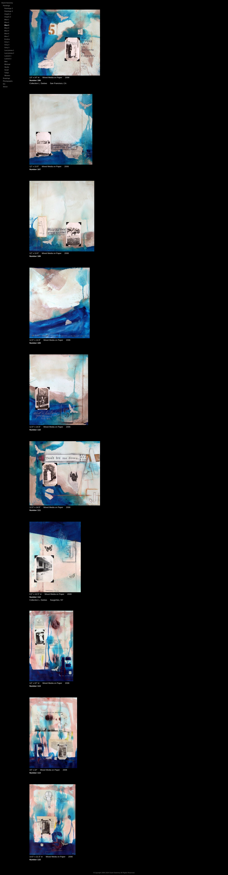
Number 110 (35, 430)
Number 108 (35, 256)
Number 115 (35, 860)
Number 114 (35, 773)
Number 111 (35, 510)
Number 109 (35, 343)
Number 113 (35, 686)
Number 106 (35, 80)
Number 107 (35, 169)
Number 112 (35, 597)
